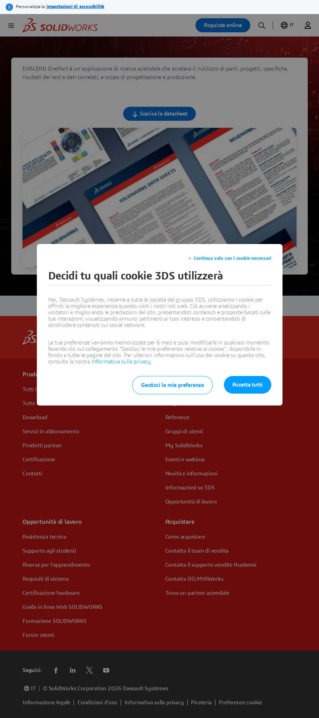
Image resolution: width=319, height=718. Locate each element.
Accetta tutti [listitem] (247, 385)
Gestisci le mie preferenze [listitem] (172, 385)
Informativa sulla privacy (121, 361)
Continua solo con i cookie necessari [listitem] (232, 258)
